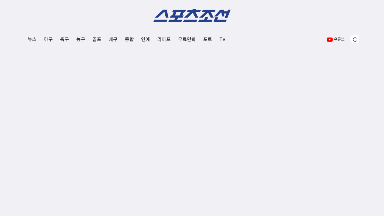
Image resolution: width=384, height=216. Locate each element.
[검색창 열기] (354, 39)
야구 (48, 39)
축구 (64, 39)
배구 (113, 39)
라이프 (164, 39)
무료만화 (187, 39)
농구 (80, 39)
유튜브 (336, 39)
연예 (145, 39)
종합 (129, 39)
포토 (207, 39)
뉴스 (32, 39)
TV (222, 39)
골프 (96, 39)
